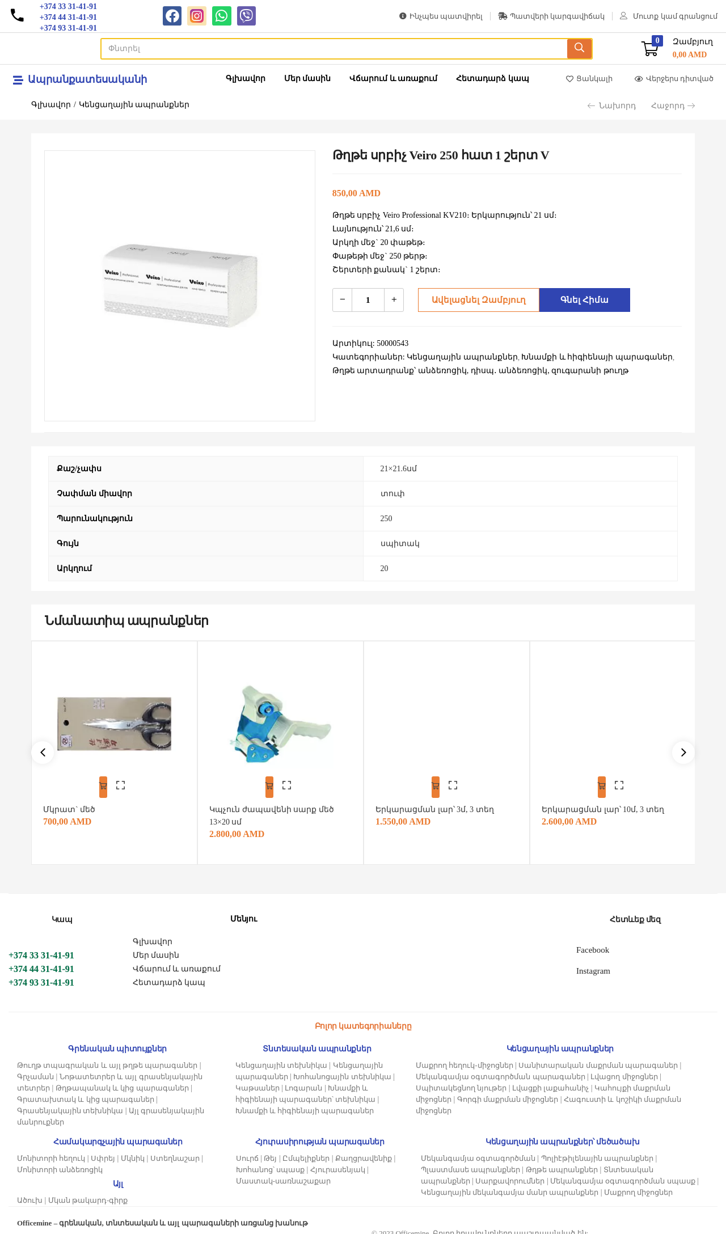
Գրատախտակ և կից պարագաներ (85, 1092)
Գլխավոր (245, 78)
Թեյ (270, 1151)
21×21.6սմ (399, 468)
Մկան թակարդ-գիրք (88, 1193)
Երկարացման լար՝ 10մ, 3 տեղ (608, 802)
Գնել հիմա (581, 299)
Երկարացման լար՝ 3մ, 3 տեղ (440, 802)
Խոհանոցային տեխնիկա (342, 1069)
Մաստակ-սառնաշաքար (283, 1173)
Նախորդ (612, 106)
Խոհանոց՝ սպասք (270, 1162)
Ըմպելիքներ (306, 1151)
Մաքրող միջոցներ (638, 1185)
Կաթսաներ (257, 1080)
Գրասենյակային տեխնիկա (70, 1103)
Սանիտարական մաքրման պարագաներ (598, 1058)
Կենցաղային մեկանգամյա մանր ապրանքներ (510, 1185)
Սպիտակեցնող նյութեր (461, 1080)
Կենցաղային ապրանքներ (134, 104)
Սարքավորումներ (509, 1173)
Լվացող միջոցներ (623, 1069)
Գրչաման (35, 1069)
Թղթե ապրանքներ (562, 1162)
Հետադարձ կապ (492, 78)
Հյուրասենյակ (337, 1162)
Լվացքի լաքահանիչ (550, 1080)
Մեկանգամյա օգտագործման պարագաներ (500, 1069)
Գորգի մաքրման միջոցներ (508, 1092)
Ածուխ (30, 1193)
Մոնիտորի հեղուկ (51, 1151)
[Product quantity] (368, 300)
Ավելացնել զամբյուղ (475, 299)
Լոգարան (303, 1080)
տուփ (393, 493)
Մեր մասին (307, 78)
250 (386, 518)
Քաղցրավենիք (363, 1151)
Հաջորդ (673, 106)
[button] (677, 48)
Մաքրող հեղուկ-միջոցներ (464, 1058)
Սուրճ (247, 1151)
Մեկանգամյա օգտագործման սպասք (622, 1173)
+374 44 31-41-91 (41, 961)
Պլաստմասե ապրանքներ (470, 1162)
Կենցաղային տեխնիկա (281, 1058)
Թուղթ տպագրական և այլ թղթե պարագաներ (107, 1058)
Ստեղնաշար (175, 1151)
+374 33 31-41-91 (41, 948)
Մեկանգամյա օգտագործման (478, 1151)
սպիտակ (400, 543)
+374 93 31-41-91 (41, 975)
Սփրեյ (103, 1151)
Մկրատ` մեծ (74, 802)
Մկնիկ (133, 1151)
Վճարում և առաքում (393, 78)
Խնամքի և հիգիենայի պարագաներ (304, 1103)
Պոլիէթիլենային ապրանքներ (597, 1151)
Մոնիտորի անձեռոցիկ (60, 1162)
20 (385, 568)
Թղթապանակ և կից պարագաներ (122, 1080)
